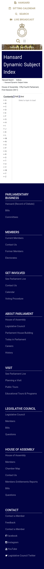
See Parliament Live (15, 278)
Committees (11, 217)
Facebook (11, 535)
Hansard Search (8, 80)
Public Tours (11, 387)
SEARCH (22, 13)
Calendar (10, 292)
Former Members (14, 251)
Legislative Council (15, 326)
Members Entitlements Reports (21, 481)
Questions (10, 434)
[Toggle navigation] (24, 41)
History (9, 352)
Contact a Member (15, 516)
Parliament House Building (19, 332)
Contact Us (11, 244)
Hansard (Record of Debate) (19, 203)
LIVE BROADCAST (22, 19)
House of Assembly (15, 319)
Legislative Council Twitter (20, 555)
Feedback (10, 522)
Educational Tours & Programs (21, 393)
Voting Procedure (14, 298)
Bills (7, 210)
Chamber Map (12, 468)
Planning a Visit (13, 380)
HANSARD (22, 2)
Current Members (14, 238)
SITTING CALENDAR (22, 8)
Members (10, 421)
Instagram (11, 542)
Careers (9, 346)
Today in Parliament (15, 339)
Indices (18, 80)
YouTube (11, 549)
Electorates (11, 257)
